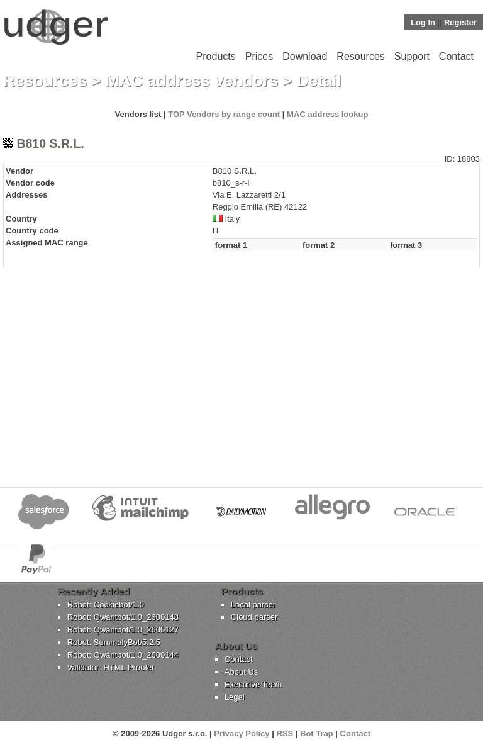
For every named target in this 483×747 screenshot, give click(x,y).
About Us (241, 672)
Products (216, 56)
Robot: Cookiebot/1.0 (105, 604)
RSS (284, 733)
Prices (259, 56)
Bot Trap (316, 733)
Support (412, 56)
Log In (423, 22)
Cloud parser (254, 617)
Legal (235, 697)
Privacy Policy (241, 733)
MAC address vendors (192, 80)
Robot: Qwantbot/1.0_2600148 (123, 617)
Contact (456, 56)
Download (304, 56)
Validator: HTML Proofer (111, 667)
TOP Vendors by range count (224, 114)
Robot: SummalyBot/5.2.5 (113, 642)
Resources (360, 56)
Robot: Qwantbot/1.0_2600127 (123, 629)
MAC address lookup (327, 114)
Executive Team (253, 684)
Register (460, 22)
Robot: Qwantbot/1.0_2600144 (123, 655)
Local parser (253, 604)
